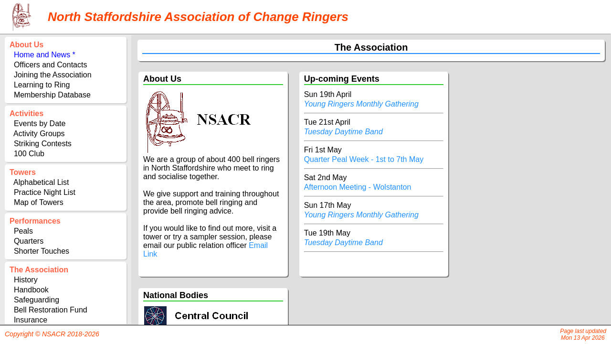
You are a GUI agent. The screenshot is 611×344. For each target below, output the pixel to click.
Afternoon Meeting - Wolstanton (358, 187)
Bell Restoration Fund (50, 310)
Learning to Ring (42, 85)
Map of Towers (38, 202)
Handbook (31, 290)
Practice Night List (44, 192)
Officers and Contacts (50, 65)
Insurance (30, 320)
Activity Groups (39, 133)
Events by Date (40, 123)
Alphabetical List (41, 182)
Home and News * (44, 55)
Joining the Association (53, 75)
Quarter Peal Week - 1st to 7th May (365, 159)
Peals (23, 231)
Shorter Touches (41, 251)
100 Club (29, 154)
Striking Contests (43, 144)
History (26, 280)
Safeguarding (36, 300)
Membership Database (52, 95)
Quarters (28, 241)
